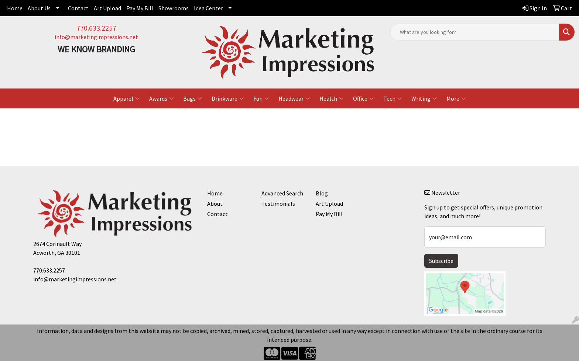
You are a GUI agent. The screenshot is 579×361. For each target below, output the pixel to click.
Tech (392, 98)
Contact (78, 8)
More (456, 98)
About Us (39, 8)
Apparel (126, 98)
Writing (424, 98)
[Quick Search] (474, 32)
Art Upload (107, 8)
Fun (261, 98)
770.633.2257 (96, 27)
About (215, 203)
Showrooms (173, 8)
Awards (161, 98)
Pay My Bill (139, 8)
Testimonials (278, 203)
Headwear (294, 98)
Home (15, 8)
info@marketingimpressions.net (96, 37)
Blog (322, 193)
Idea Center (208, 8)
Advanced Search (282, 193)
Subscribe (441, 260)
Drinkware (228, 98)
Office (363, 98)
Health (331, 98)
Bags (192, 98)
